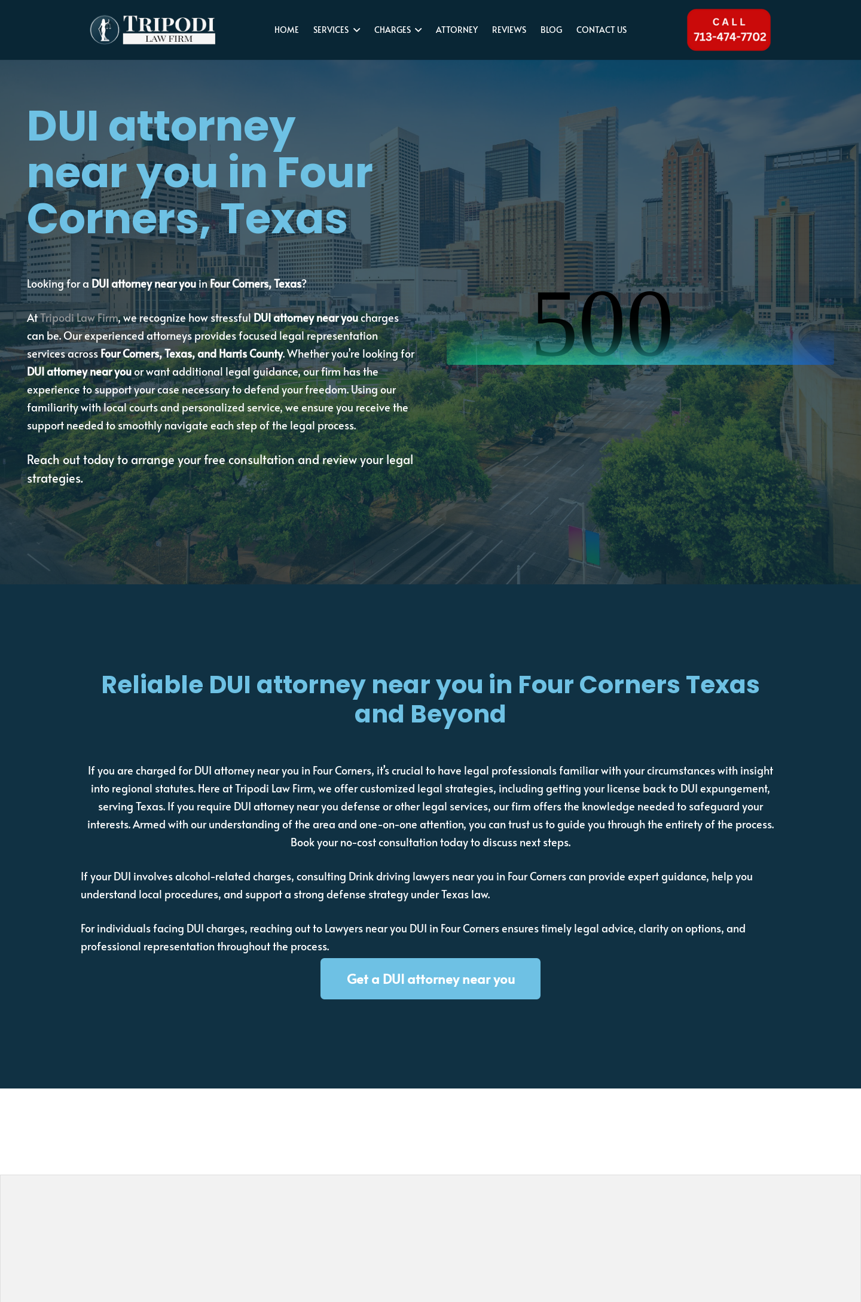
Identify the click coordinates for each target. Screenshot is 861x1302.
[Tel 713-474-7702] (728, 30)
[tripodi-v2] (152, 30)
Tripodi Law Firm (79, 317)
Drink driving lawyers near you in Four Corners (457, 875)
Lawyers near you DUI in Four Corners (412, 927)
